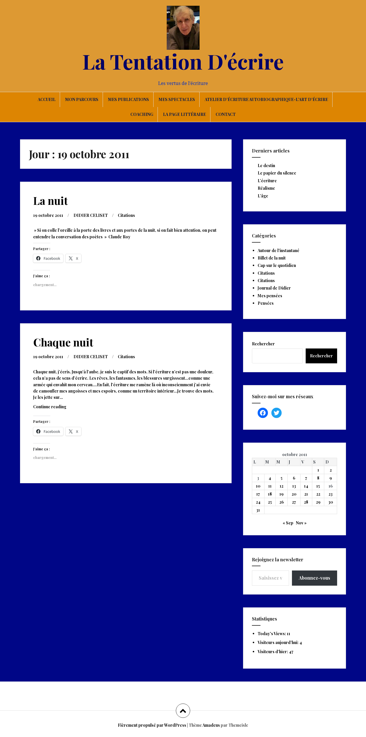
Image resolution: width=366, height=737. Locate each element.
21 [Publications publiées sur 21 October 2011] (306, 494)
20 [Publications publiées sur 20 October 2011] (294, 494)
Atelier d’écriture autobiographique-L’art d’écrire (266, 99)
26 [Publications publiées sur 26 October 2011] (281, 502)
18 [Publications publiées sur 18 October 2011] (270, 494)
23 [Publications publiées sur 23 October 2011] (331, 494)
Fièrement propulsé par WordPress (152, 725)
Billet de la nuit (272, 258)
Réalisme (266, 188)
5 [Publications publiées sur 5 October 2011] (282, 478)
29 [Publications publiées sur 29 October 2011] (318, 502)
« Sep (288, 523)
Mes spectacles (177, 99)
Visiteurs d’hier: (273, 651)
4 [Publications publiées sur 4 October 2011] (269, 478)
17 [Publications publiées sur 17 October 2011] (258, 494)
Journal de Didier (274, 288)
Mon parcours (81, 99)
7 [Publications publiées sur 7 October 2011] (306, 478)
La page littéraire (184, 114)
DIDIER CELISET (90, 215)
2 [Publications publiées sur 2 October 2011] (331, 470)
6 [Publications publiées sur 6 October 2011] (294, 478)
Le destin (266, 165)
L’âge (263, 196)
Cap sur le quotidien (277, 265)
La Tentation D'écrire (183, 61)
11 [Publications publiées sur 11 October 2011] (270, 486)
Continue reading (57, 408)
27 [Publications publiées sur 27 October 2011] (294, 502)
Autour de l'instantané (278, 250)
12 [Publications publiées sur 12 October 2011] (281, 486)
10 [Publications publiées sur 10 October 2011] (258, 486)
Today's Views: (272, 633)
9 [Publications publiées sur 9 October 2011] (330, 478)
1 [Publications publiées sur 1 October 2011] (318, 470)
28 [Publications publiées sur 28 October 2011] (306, 502)
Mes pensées (270, 295)
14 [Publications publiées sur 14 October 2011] (306, 486)
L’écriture (267, 180)
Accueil (46, 99)
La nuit (50, 200)
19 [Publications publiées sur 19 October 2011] (281, 494)
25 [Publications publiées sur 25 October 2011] (270, 502)
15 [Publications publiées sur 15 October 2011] (318, 486)
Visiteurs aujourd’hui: (278, 642)
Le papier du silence (277, 173)
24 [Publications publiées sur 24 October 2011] (258, 502)
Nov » (301, 523)
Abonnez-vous (314, 578)
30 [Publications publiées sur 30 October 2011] (330, 502)
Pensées (266, 303)
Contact (226, 114)
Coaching (141, 114)
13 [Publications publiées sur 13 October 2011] (294, 486)
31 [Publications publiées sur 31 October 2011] (258, 510)
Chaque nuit (63, 342)
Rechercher (263, 343)
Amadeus (211, 725)
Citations (126, 215)
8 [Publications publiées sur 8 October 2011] (318, 478)
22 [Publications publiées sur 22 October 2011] (318, 494)
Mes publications (128, 99)
